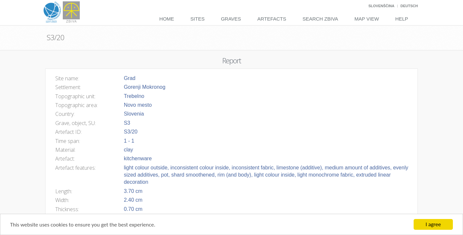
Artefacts (271, 19)
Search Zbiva (320, 19)
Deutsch (409, 6)
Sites (197, 19)
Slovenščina (381, 6)
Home (166, 19)
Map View (366, 19)
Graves (231, 19)
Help (401, 19)
